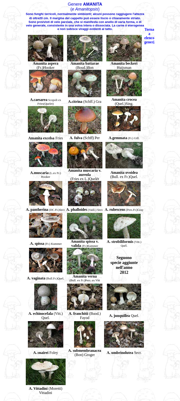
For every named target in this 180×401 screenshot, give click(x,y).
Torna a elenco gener (149, 35)
